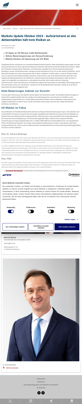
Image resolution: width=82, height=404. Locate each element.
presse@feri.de (9, 243)
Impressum (41, 382)
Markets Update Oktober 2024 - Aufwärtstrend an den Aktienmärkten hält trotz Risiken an (40, 28)
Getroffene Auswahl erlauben (40, 227)
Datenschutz (41, 379)
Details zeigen (70, 219)
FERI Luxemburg (7, 28)
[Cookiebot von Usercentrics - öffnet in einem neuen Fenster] (70, 175)
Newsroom (15, 28)
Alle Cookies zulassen (67, 227)
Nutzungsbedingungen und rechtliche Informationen (41, 385)
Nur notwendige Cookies (15, 227)
